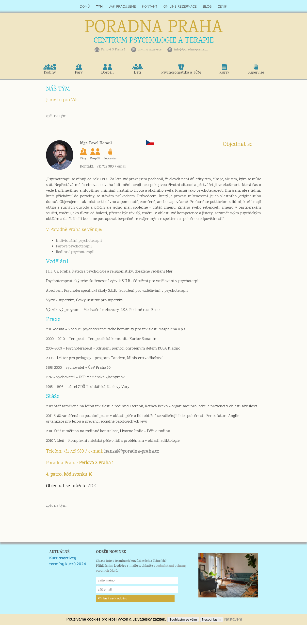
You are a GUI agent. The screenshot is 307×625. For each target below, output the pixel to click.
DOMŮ (85, 6)
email (121, 166)
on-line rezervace (150, 49)
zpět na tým (56, 116)
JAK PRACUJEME (122, 6)
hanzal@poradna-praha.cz (131, 451)
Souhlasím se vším (183, 619)
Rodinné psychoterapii (75, 252)
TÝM (99, 6)
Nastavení (233, 619)
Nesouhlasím (211, 619)
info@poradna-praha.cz (191, 49)
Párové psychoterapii (74, 246)
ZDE (92, 486)
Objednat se (237, 144)
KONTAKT (149, 6)
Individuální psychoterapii (79, 241)
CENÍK (222, 6)
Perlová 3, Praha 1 (113, 49)
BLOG (207, 6)
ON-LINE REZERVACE (180, 6)
